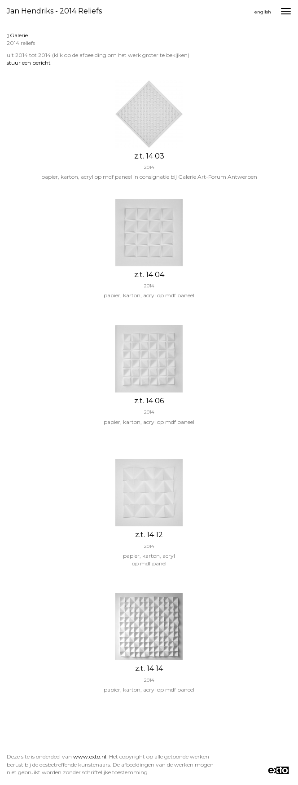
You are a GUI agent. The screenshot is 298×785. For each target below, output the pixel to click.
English (262, 12)
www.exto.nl (89, 756)
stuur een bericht (29, 62)
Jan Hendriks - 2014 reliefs (54, 11)
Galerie (17, 35)
